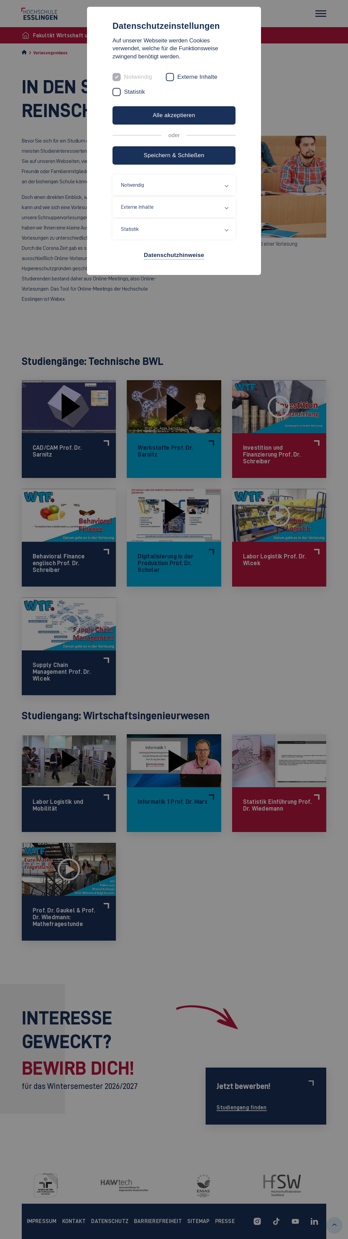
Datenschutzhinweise (174, 255)
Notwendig (138, 77)
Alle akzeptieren (174, 115)
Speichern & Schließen (174, 155)
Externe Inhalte (197, 77)
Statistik (134, 92)
